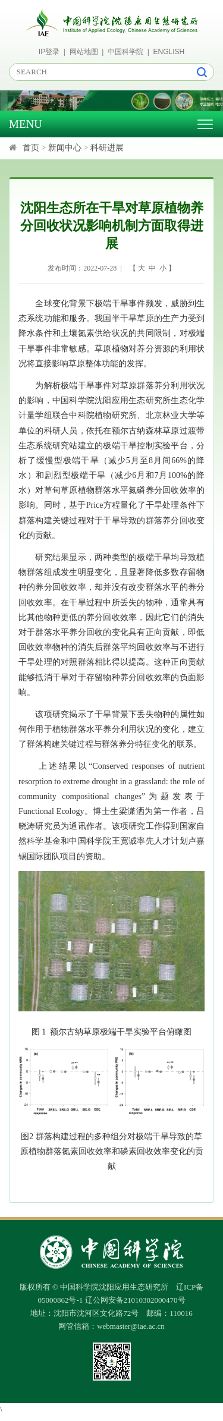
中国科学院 (125, 52)
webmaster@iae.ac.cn (131, 1326)
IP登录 (49, 52)
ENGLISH (169, 52)
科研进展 (107, 147)
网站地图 (84, 52)
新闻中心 (64, 147)
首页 (31, 147)
